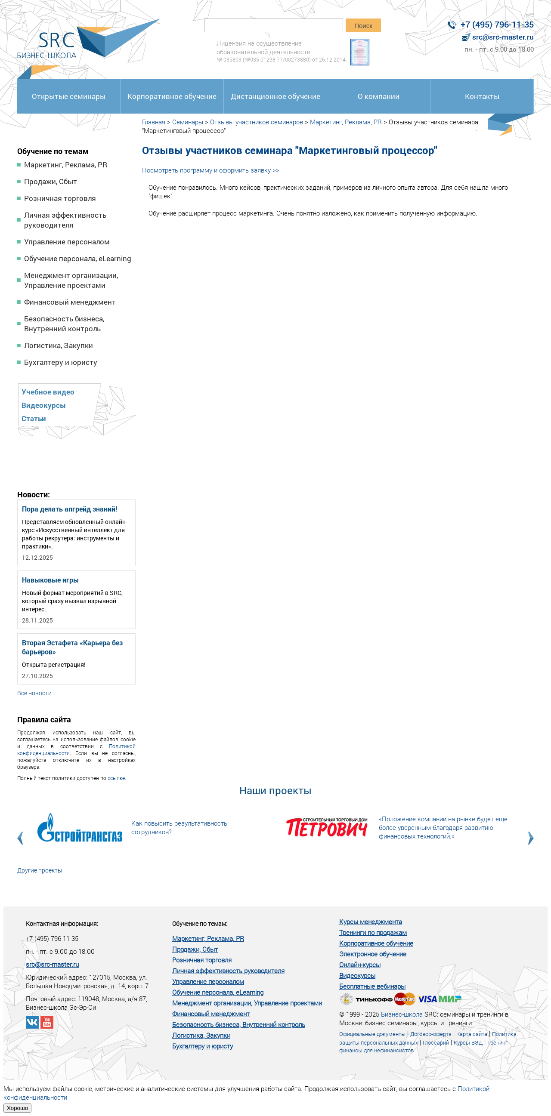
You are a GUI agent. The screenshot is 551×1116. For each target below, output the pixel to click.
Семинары (187, 121)
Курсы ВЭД (468, 1042)
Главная (153, 121)
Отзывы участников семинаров (256, 121)
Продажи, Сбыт (50, 181)
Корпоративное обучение (172, 96)
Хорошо (17, 1108)
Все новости (34, 693)
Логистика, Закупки (58, 345)
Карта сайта (471, 1034)
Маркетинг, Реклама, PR (65, 165)
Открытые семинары (68, 96)
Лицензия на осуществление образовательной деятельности (282, 51)
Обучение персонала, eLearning (77, 258)
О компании (378, 96)
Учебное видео (48, 392)
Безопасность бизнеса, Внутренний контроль (64, 323)
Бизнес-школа (402, 1014)
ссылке (116, 777)
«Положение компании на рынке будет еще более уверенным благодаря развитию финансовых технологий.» (443, 827)
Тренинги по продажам (373, 932)
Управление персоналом (67, 242)
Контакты (482, 96)
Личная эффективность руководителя (65, 220)
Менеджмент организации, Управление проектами (71, 280)
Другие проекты (39, 870)
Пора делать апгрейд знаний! (69, 508)
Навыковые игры (50, 579)
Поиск (363, 25)
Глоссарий (436, 1042)
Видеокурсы (44, 405)
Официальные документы (372, 1034)
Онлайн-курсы (360, 964)
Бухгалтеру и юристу (60, 362)
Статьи (34, 418)
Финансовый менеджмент (70, 302)
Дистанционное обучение (275, 96)
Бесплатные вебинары (372, 986)
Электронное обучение (372, 954)
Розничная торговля (60, 198)
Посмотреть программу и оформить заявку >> (210, 170)
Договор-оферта (431, 1034)
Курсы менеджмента (370, 921)
